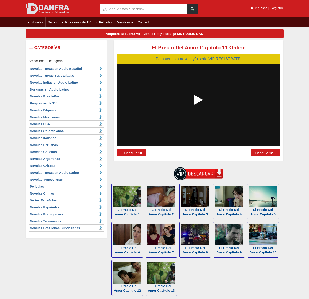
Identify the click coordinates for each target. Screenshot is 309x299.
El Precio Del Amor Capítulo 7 (161, 239)
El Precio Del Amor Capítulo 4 (229, 201)
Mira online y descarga (154, 34)
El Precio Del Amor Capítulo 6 (127, 239)
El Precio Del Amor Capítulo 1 (127, 201)
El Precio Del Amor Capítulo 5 (263, 201)
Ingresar (261, 8)
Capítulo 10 (131, 153)
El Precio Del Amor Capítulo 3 (195, 201)
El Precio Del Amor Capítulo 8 (195, 239)
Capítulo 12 (265, 153)
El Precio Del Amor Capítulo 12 (127, 277)
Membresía (125, 22)
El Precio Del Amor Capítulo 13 (161, 277)
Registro (277, 8)
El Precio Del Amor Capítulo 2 (161, 201)
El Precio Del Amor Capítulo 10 (263, 239)
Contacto (143, 22)
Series (52, 22)
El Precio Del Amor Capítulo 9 (229, 239)
